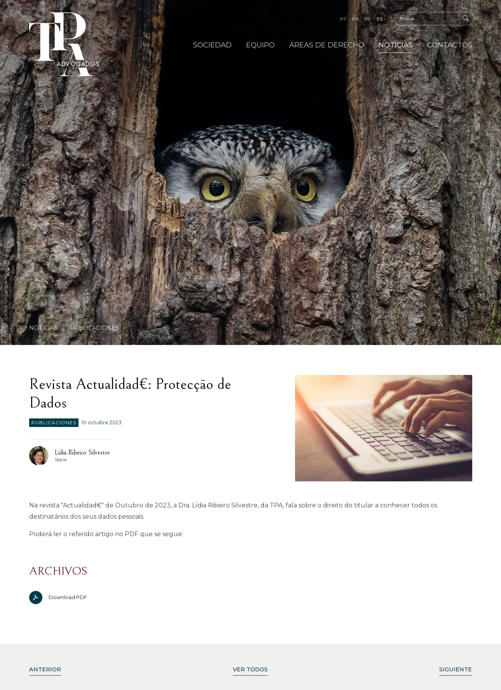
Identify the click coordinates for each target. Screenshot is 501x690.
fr (368, 19)
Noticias (396, 44)
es (379, 19)
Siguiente (455, 669)
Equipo (260, 44)
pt (343, 19)
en (355, 19)
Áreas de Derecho (326, 44)
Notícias (43, 327)
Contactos (449, 44)
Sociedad (212, 44)
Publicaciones (94, 327)
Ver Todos (250, 669)
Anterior (45, 669)
